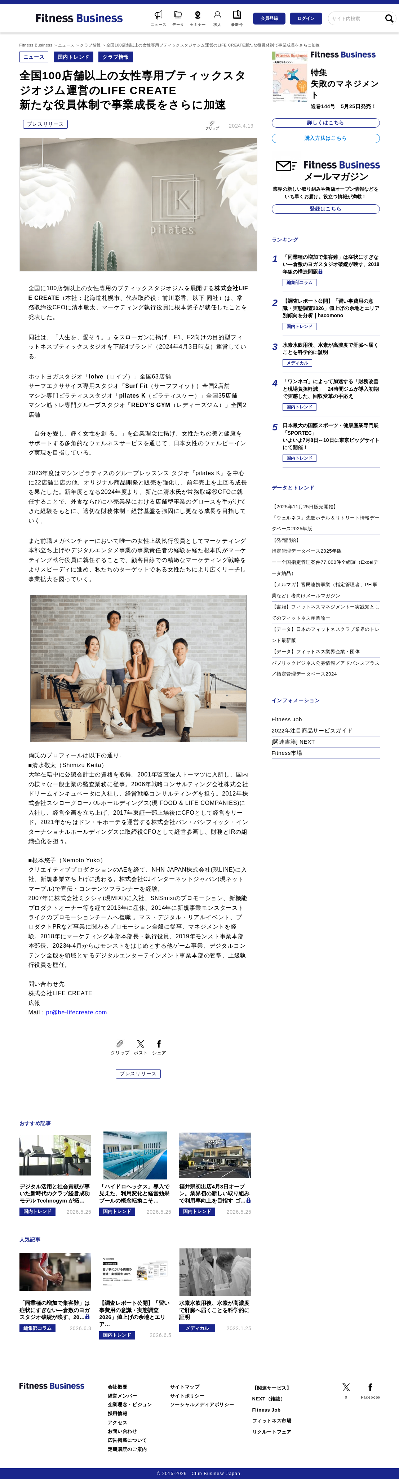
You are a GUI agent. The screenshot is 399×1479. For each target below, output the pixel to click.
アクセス (118, 1422)
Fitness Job (287, 719)
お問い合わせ (122, 1431)
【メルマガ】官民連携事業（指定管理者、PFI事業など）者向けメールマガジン (325, 590)
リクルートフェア (272, 1432)
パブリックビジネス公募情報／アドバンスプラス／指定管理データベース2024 (326, 668)
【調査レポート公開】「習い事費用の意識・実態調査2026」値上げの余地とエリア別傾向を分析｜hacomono (331, 308)
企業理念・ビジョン (130, 1404)
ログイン (306, 18)
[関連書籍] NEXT (293, 742)
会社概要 (118, 1387)
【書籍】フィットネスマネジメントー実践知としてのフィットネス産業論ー (326, 612)
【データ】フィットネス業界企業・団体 (316, 651)
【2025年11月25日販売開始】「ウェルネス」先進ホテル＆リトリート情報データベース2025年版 (326, 517)
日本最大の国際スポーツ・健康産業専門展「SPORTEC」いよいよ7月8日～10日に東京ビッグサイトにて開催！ (331, 436)
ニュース (34, 57)
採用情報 (118, 1413)
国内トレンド (73, 57)
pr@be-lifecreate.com (76, 1012)
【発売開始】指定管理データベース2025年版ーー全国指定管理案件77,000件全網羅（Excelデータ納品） (325, 556)
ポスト (141, 1052)
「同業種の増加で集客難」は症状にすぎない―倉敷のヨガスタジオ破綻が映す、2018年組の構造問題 (331, 264)
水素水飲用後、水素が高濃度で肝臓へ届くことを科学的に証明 (330, 348)
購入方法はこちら (326, 138)
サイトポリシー (187, 1396)
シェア (159, 1052)
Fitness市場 (287, 753)
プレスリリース (45, 124)
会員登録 (269, 18)
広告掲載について (127, 1440)
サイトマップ (185, 1387)
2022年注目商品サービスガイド (312, 730)
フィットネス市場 (272, 1420)
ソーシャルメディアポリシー (202, 1404)
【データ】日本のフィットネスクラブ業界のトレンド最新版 (326, 634)
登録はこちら (325, 209)
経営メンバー (122, 1396)
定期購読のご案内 (127, 1449)
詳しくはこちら (325, 122)
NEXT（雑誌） (268, 1398)
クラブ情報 (115, 57)
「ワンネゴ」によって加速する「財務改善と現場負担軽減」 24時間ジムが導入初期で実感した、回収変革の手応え (331, 388)
